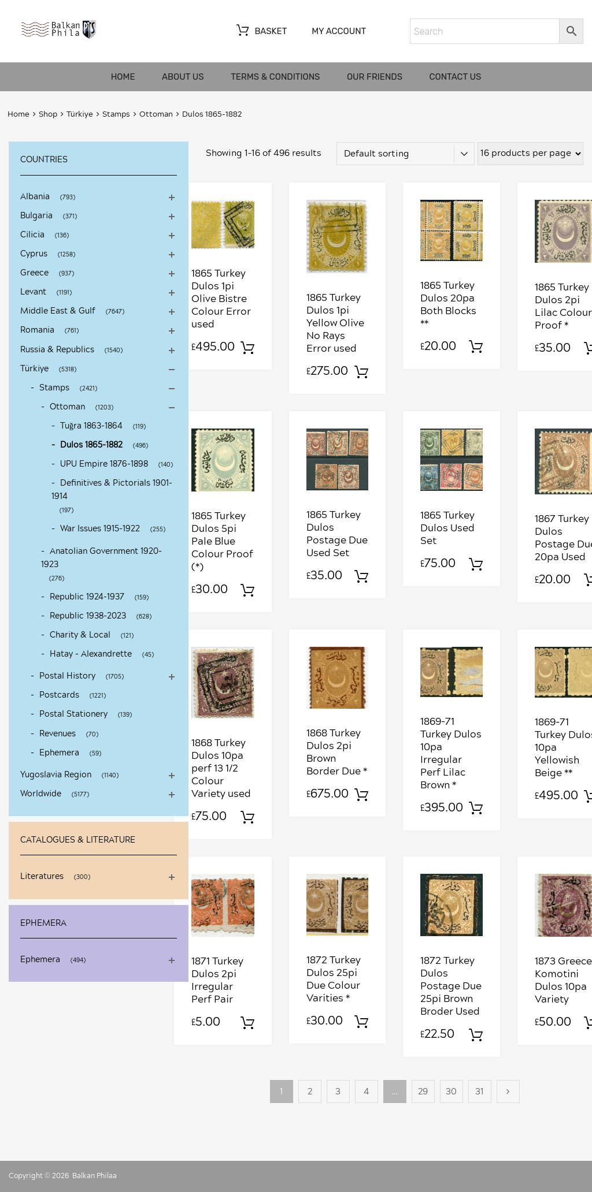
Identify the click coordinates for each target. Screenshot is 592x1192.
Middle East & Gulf (57, 311)
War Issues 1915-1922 (100, 529)
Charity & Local (80, 635)
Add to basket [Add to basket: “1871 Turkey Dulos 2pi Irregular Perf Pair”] (247, 1023)
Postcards (59, 695)
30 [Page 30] (451, 1091)
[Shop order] (405, 153)
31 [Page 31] (479, 1091)
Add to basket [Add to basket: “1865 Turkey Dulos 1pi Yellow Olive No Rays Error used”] (361, 372)
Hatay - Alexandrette (91, 654)
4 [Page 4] (366, 1091)
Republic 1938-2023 (88, 616)
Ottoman (156, 114)
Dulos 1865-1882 (91, 445)
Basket (260, 31)
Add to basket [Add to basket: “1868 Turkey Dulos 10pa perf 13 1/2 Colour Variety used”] (247, 817)
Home (123, 77)
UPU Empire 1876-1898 (104, 464)
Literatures (42, 877)
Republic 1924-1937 (87, 597)
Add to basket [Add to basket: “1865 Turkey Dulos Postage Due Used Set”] (361, 576)
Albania (35, 197)
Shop (48, 114)
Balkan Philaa (94, 1175)
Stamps (116, 114)
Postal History (67, 676)
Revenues (57, 734)
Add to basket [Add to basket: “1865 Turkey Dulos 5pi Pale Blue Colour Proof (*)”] (247, 590)
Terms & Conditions (275, 77)
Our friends (374, 77)
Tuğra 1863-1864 (91, 426)
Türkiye (79, 114)
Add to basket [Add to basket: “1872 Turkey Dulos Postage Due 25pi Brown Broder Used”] (476, 1035)
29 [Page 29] (423, 1091)
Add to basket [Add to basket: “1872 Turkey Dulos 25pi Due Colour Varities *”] (361, 1022)
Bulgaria (36, 216)
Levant (33, 292)
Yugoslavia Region (55, 775)
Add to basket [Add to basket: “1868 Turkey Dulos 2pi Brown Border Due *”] (361, 795)
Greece (34, 273)
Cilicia (32, 235)
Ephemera (59, 753)
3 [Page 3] (338, 1091)
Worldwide (40, 794)
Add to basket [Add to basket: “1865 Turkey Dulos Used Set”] (476, 564)
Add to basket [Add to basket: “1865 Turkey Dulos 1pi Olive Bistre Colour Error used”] (247, 348)
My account (339, 31)
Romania (37, 330)
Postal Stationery (73, 714)
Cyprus (33, 254)
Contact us (456, 77)
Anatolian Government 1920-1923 (101, 558)
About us (183, 77)
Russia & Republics (57, 350)
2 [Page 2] (310, 1091)
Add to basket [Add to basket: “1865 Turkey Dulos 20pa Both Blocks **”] (476, 347)
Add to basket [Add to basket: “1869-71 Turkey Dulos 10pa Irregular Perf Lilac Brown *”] (476, 808)
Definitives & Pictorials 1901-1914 (111, 490)
